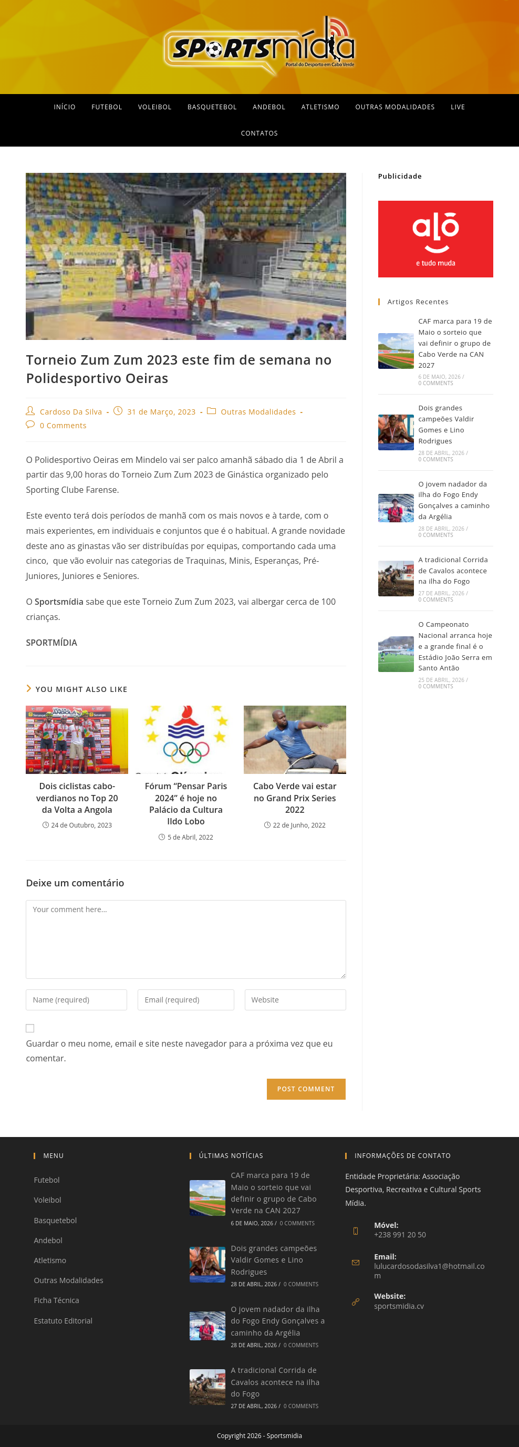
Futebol (46, 1180)
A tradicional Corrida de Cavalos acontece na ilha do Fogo (453, 570)
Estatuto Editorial (63, 1321)
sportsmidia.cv (399, 1306)
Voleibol (47, 1200)
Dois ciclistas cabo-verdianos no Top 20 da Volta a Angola (77, 797)
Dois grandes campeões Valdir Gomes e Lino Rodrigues (274, 1260)
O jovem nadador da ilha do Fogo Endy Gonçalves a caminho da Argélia (278, 1321)
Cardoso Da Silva (71, 412)
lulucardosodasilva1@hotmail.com (429, 1270)
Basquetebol (55, 1220)
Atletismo (50, 1260)
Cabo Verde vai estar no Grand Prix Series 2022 (295, 797)
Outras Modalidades (258, 412)
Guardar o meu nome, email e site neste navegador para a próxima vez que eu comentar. (179, 1051)
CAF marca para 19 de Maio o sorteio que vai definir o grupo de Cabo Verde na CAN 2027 (455, 342)
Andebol (48, 1240)
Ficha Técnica (56, 1300)
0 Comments (63, 425)
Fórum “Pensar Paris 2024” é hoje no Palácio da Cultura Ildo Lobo (186, 803)
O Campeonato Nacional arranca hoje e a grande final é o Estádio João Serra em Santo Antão (455, 646)
